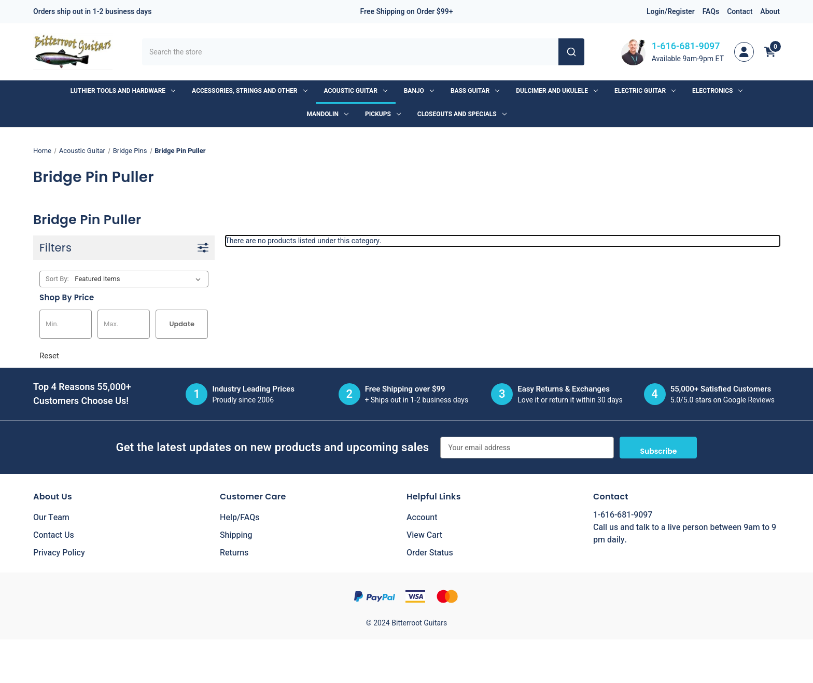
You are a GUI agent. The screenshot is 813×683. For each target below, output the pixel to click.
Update (181, 324)
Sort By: (57, 279)
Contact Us (53, 535)
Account (421, 517)
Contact (739, 11)
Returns (234, 553)
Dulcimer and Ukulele (557, 90)
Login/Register (671, 11)
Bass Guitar (475, 90)
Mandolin (327, 114)
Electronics (717, 90)
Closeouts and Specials (462, 114)
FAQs (711, 11)
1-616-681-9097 (686, 46)
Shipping (236, 535)
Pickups (383, 114)
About (770, 11)
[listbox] (139, 279)
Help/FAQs (240, 517)
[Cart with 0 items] (770, 52)
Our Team (51, 517)
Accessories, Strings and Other (249, 90)
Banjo (419, 90)
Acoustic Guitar (355, 90)
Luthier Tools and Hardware (123, 90)
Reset (49, 355)
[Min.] (65, 324)
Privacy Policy (59, 553)
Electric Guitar (645, 90)
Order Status (429, 553)
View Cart (424, 535)
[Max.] (123, 324)
